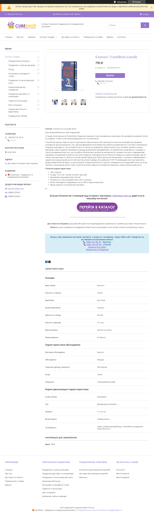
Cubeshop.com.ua (121, 195)
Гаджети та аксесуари (52, 488)
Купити (110, 75)
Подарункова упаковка (19, 61)
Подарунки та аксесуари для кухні (21, 81)
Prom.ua (91, 507)
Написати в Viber (97, 247)
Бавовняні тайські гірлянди (54, 496)
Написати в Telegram (97, 249)
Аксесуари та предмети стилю (19, 74)
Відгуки (110, 37)
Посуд (11, 69)
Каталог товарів (47, 37)
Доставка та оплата (70, 37)
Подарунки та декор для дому (22, 65)
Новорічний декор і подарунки (17, 88)
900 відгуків (121, 2)
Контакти (121, 37)
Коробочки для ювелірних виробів (94, 469)
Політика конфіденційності (111, 510)
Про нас (20, 37)
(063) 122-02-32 (93, 244)
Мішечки (83, 477)
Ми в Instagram (122, 477)
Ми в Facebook (122, 473)
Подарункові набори (18, 116)
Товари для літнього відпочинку (18, 110)
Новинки (32, 37)
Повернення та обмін (93, 37)
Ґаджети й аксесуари (18, 100)
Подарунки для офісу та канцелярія (19, 95)
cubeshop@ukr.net (16, 188)
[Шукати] (145, 25)
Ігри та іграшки (15, 105)
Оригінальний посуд (51, 481)
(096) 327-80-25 (93, 242)
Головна (8, 37)
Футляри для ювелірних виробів (93, 473)
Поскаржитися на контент (87, 510)
